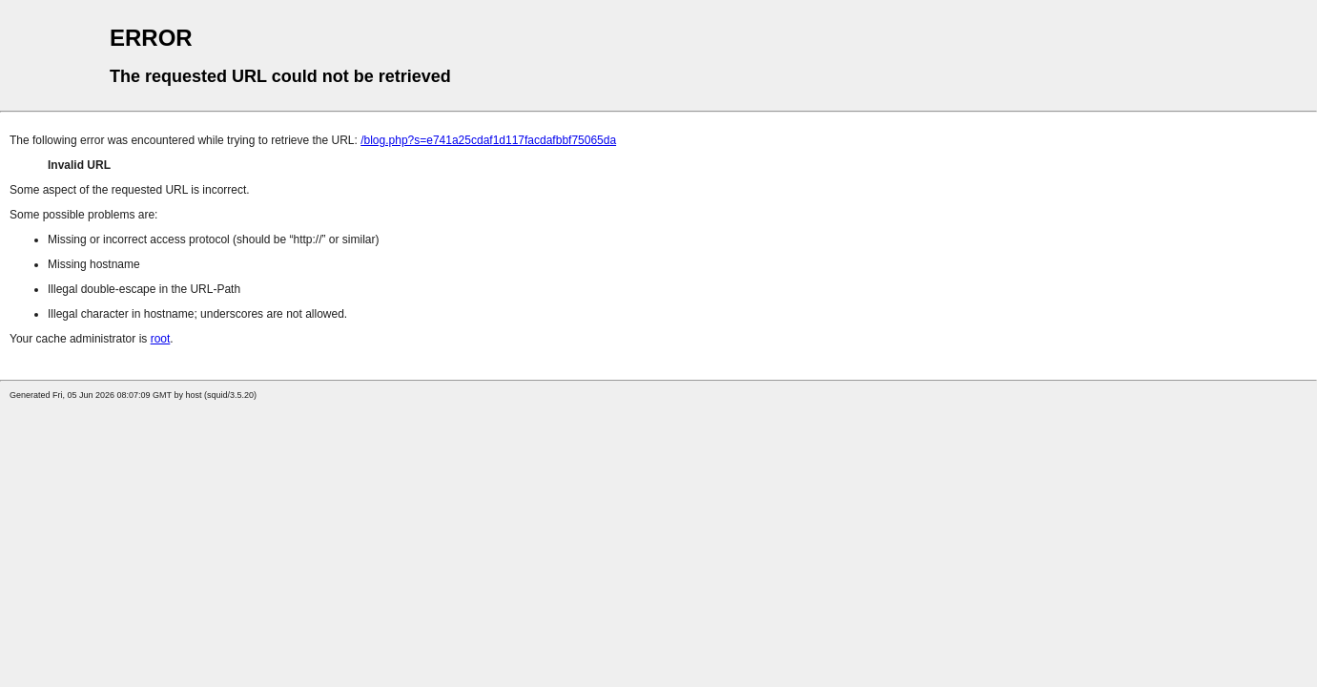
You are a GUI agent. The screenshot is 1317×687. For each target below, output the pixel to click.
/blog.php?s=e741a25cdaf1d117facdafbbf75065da (488, 140)
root (161, 338)
